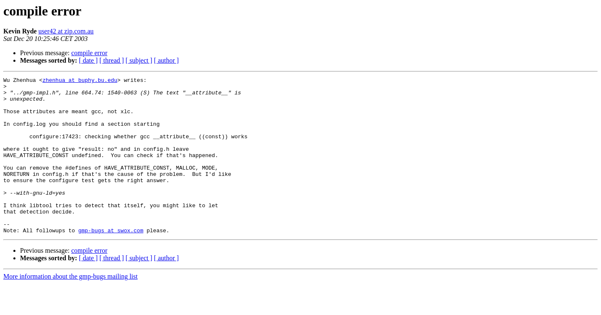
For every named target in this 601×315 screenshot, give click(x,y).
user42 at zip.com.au (65, 31)
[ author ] (166, 60)
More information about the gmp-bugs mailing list (70, 307)
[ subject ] (139, 60)
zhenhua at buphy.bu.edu (80, 81)
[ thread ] (111, 60)
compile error (89, 52)
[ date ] (88, 60)
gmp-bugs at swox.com (110, 261)
